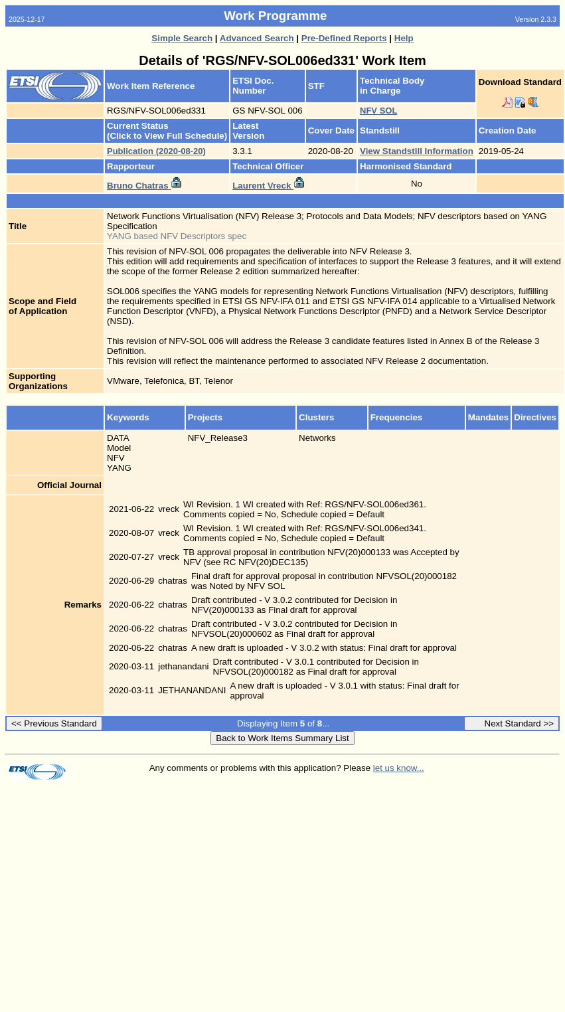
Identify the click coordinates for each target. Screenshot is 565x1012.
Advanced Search (257, 38)
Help (404, 38)
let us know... (398, 768)
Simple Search (181, 38)
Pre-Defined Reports (344, 38)
